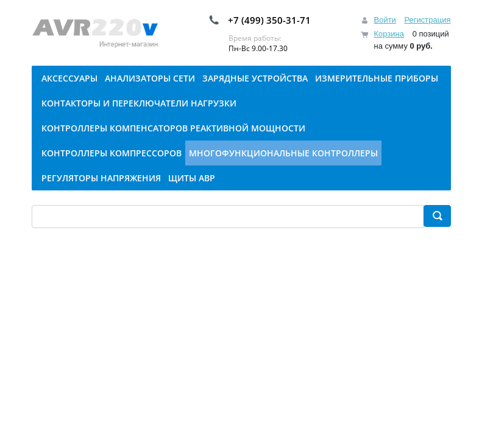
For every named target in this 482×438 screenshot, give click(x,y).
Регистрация (428, 19)
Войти (384, 19)
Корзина (389, 33)
